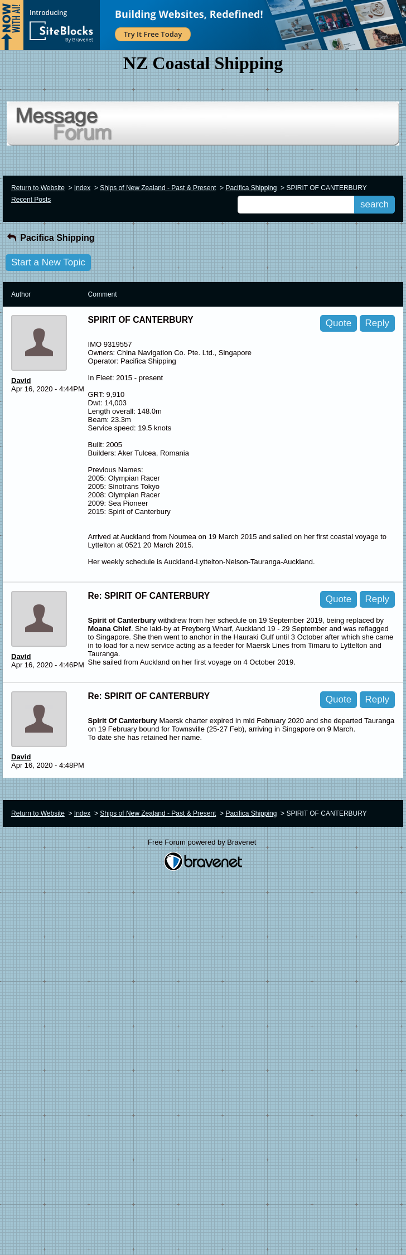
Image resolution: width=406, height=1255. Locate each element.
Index (82, 188)
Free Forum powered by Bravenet (203, 842)
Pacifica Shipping (251, 188)
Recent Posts (31, 199)
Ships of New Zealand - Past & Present (158, 188)
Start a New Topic (48, 262)
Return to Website (38, 188)
